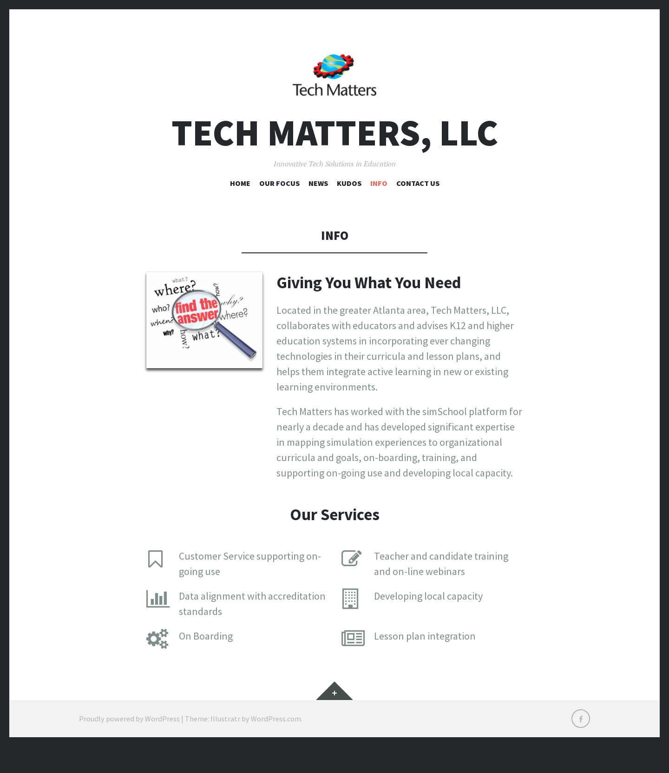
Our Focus (279, 209)
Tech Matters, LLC (334, 159)
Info (378, 209)
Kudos (349, 209)
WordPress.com (276, 745)
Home (240, 209)
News (318, 209)
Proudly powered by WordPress (129, 745)
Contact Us (417, 209)
